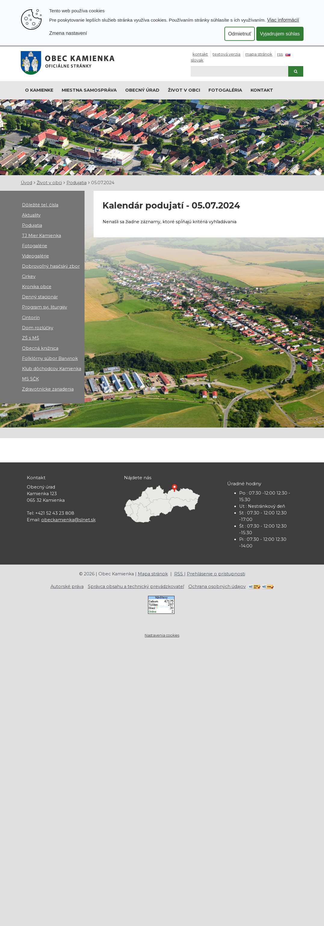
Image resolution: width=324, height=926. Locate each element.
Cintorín (31, 317)
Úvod (26, 182)
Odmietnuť (239, 33)
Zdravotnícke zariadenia (48, 389)
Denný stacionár (40, 297)
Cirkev (28, 276)
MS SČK (30, 379)
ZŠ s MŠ (30, 338)
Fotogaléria (225, 90)
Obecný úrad (142, 90)
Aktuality (31, 215)
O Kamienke (39, 90)
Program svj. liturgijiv (44, 307)
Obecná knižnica (40, 348)
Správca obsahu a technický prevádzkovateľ (136, 586)
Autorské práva (67, 586)
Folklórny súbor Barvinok (50, 358)
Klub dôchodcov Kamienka (51, 368)
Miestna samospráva (89, 90)
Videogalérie (35, 256)
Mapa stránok (258, 54)
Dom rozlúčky (37, 327)
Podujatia (76, 182)
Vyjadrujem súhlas (280, 33)
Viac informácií (283, 20)
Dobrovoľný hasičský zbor (51, 266)
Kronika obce (36, 286)
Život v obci (184, 90)
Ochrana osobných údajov (217, 586)
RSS (280, 54)
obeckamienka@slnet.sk (68, 519)
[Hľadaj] (239, 71)
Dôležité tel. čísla (40, 205)
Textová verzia (226, 54)
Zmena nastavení (68, 33)
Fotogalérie (34, 245)
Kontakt (200, 54)
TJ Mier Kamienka (41, 235)
